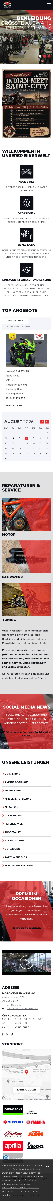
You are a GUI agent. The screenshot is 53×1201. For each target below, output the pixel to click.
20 (26, 448)
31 (6, 458)
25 (13, 453)
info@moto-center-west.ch (22, 1008)
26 (20, 453)
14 (34, 443)
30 (47, 453)
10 (6, 443)
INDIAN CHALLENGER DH (18, 326)
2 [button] (44, 56)
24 (6, 453)
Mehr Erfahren (14, 405)
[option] (26, 36)
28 (33, 453)
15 (40, 443)
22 (40, 448)
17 (6, 448)
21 (34, 448)
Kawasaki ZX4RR (15, 320)
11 (13, 443)
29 (40, 453)
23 (47, 448)
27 (26, 453)
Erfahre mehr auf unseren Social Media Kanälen (26, 734)
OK (47, 1166)
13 (27, 443)
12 (20, 443)
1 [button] (40, 56)
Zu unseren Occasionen (26, 928)
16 (47, 443)
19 (20, 448)
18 (13, 448)
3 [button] (48, 56)
